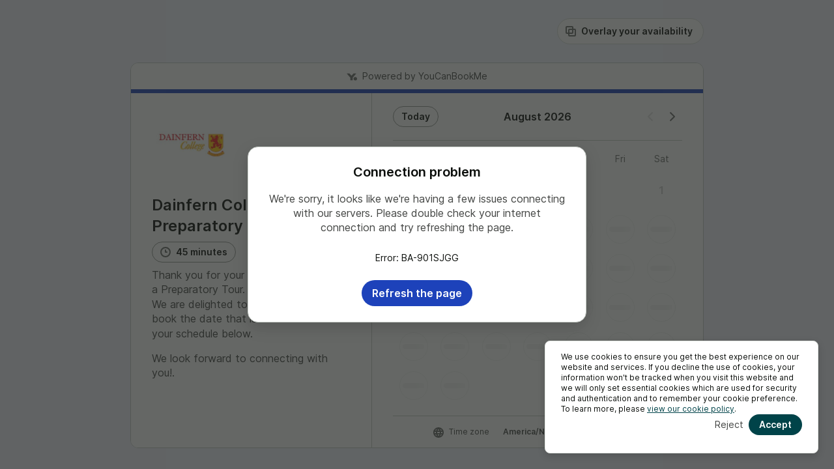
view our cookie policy (690, 409)
